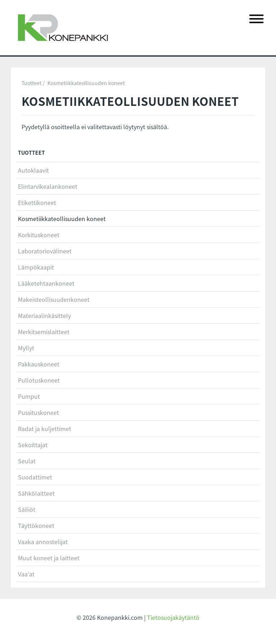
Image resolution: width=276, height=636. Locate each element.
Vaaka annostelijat (43, 541)
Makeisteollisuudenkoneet (53, 299)
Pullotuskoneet (39, 380)
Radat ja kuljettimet (44, 428)
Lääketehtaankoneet (46, 283)
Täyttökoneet (36, 525)
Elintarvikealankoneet (47, 186)
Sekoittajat (32, 444)
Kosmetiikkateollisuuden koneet (86, 82)
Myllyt (26, 347)
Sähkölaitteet (36, 493)
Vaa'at (26, 574)
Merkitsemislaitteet (43, 331)
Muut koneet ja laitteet (48, 557)
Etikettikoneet (37, 202)
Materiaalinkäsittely (44, 315)
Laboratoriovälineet (45, 251)
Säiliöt (26, 509)
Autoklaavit (33, 170)
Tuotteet (31, 82)
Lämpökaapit (36, 267)
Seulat (27, 461)
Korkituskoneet (38, 234)
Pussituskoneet (38, 412)
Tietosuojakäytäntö (173, 617)
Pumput (29, 396)
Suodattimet (35, 477)
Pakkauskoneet (38, 364)
